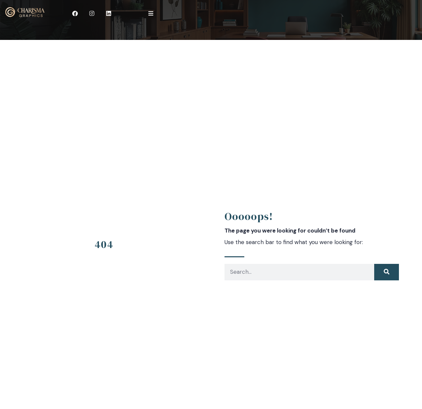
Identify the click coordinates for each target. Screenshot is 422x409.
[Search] (386, 272)
